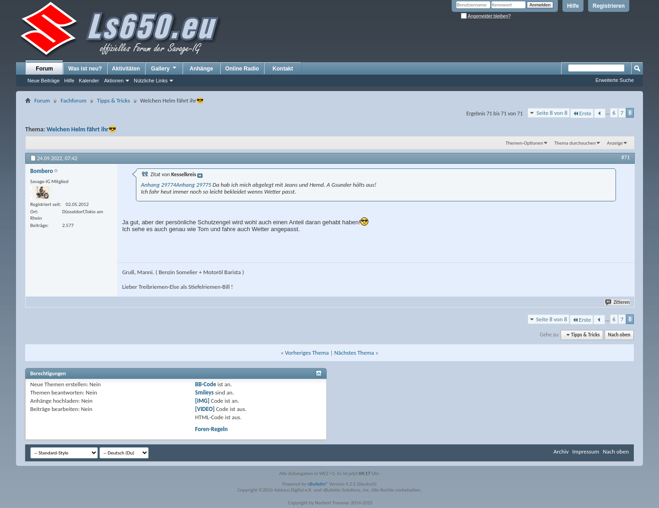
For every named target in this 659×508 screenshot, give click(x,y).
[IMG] (202, 400)
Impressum (585, 451)
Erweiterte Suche (614, 80)
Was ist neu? (85, 68)
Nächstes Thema (354, 352)
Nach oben (619, 335)
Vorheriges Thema (307, 352)
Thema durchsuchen (575, 143)
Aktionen (114, 80)
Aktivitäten (126, 68)
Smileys (204, 392)
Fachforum (73, 100)
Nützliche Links (150, 80)
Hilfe (573, 6)
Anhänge (201, 68)
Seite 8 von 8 (551, 112)
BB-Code (205, 384)
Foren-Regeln (211, 429)
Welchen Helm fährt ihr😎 (81, 129)
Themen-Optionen (524, 143)
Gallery (164, 68)
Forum (44, 68)
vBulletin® (318, 484)
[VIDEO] (205, 408)
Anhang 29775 (193, 184)
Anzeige (615, 143)
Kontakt (283, 68)
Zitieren (618, 302)
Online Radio (242, 68)
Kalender (89, 80)
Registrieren (609, 6)
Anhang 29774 (158, 184)
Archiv (560, 451)
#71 (625, 157)
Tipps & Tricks (113, 100)
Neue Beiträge (43, 80)
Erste (582, 113)
